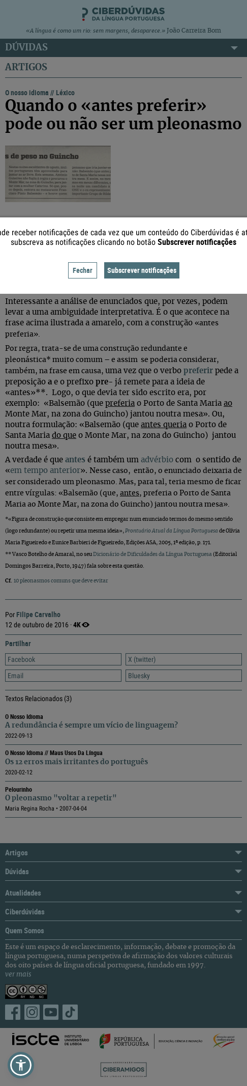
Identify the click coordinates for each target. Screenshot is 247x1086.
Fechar (82, 270)
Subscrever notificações (141, 270)
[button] (21, 1065)
